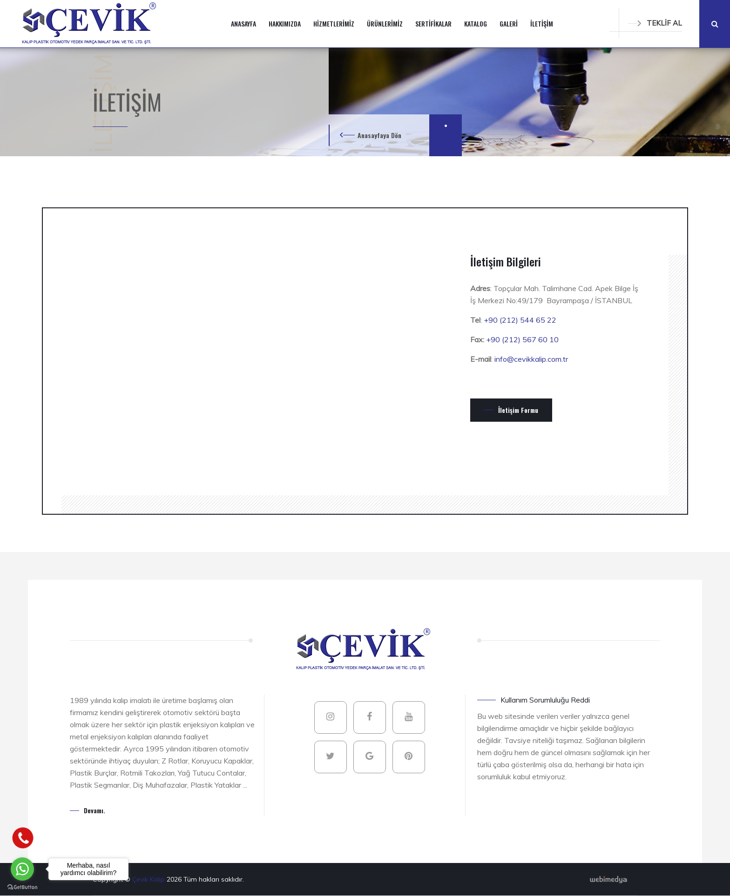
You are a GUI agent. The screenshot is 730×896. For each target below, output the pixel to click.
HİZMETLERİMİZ (333, 23)
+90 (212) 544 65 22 (520, 320)
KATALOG (475, 23)
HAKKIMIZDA (285, 23)
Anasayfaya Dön (379, 135)
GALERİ (509, 23)
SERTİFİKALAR (433, 23)
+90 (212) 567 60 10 (522, 339)
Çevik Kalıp (149, 879)
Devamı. (94, 810)
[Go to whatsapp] (22, 869)
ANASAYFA (243, 23)
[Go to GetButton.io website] (22, 886)
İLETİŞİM (541, 23)
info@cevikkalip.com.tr (531, 359)
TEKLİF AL (655, 23)
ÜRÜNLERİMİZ (385, 23)
